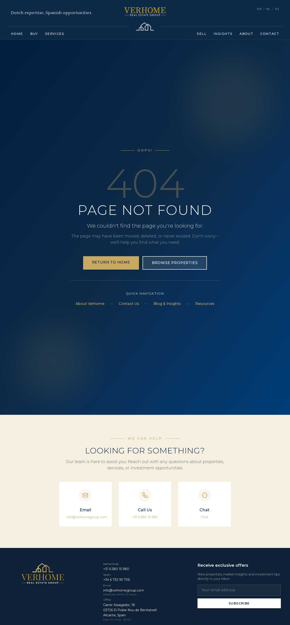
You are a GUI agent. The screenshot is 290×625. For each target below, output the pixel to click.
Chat (204, 517)
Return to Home (111, 262)
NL (268, 8)
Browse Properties (175, 263)
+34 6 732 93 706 (116, 580)
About (246, 34)
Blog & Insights (167, 304)
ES (277, 8)
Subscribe (239, 603)
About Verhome (90, 304)
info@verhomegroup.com (86, 517)
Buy (34, 34)
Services (54, 34)
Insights (223, 34)
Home (17, 34)
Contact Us (129, 304)
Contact (269, 34)
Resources (204, 304)
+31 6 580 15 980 (145, 517)
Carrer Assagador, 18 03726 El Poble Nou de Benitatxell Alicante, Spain (130, 610)
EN (259, 8)
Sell (201, 34)
